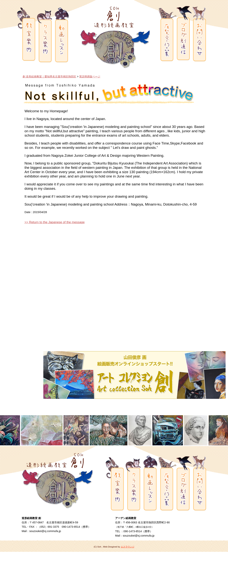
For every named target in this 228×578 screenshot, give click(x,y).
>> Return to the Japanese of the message (54, 222)
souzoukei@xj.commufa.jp (45, 531)
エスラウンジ (127, 547)
